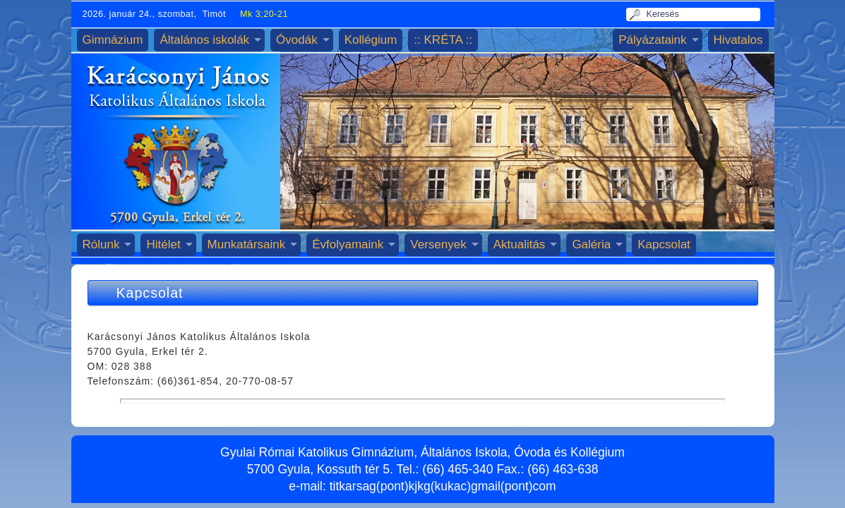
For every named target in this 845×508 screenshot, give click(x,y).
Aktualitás (519, 244)
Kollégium (370, 40)
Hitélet (163, 244)
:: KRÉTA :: (443, 40)
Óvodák (297, 40)
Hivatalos (738, 40)
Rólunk (101, 244)
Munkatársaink (247, 244)
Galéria (591, 244)
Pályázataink (652, 40)
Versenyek (438, 244)
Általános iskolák (204, 40)
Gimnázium (113, 40)
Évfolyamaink (347, 244)
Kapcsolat (663, 244)
